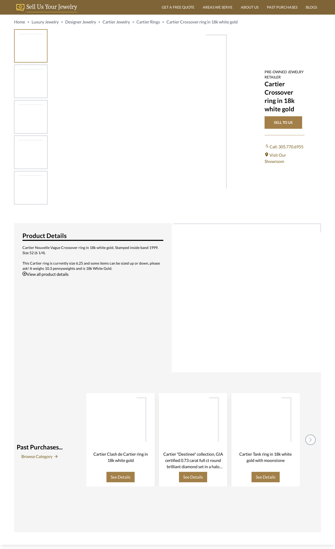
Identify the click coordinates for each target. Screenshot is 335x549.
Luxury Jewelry (45, 21)
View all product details (45, 274)
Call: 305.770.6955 (284, 146)
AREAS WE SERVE (217, 7)
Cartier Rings (148, 21)
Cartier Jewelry (116, 21)
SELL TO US (283, 122)
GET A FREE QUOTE (178, 7)
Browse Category (39, 456)
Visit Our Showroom (275, 158)
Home (19, 21)
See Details (120, 476)
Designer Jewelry (80, 21)
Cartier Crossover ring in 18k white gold (202, 21)
